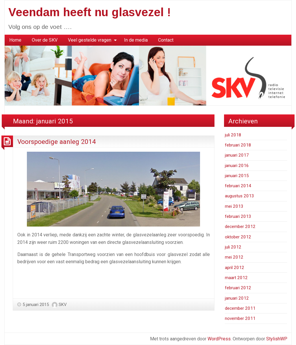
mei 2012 (234, 257)
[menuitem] (15, 40)
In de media (136, 40)
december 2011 (240, 308)
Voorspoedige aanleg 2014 (56, 141)
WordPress (219, 339)
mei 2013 (234, 206)
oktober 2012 (238, 237)
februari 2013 (238, 216)
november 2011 (240, 318)
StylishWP (276, 339)
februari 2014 (238, 185)
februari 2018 (238, 145)
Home (15, 40)
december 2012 (240, 226)
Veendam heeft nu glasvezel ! (89, 12)
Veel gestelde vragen (89, 40)
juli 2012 (233, 247)
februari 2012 (238, 287)
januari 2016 (237, 165)
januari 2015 (237, 175)
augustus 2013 (239, 196)
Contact (165, 40)
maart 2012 (236, 277)
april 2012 (234, 267)
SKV (63, 304)
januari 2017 (237, 155)
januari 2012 (237, 298)
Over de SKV (45, 40)
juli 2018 (233, 135)
